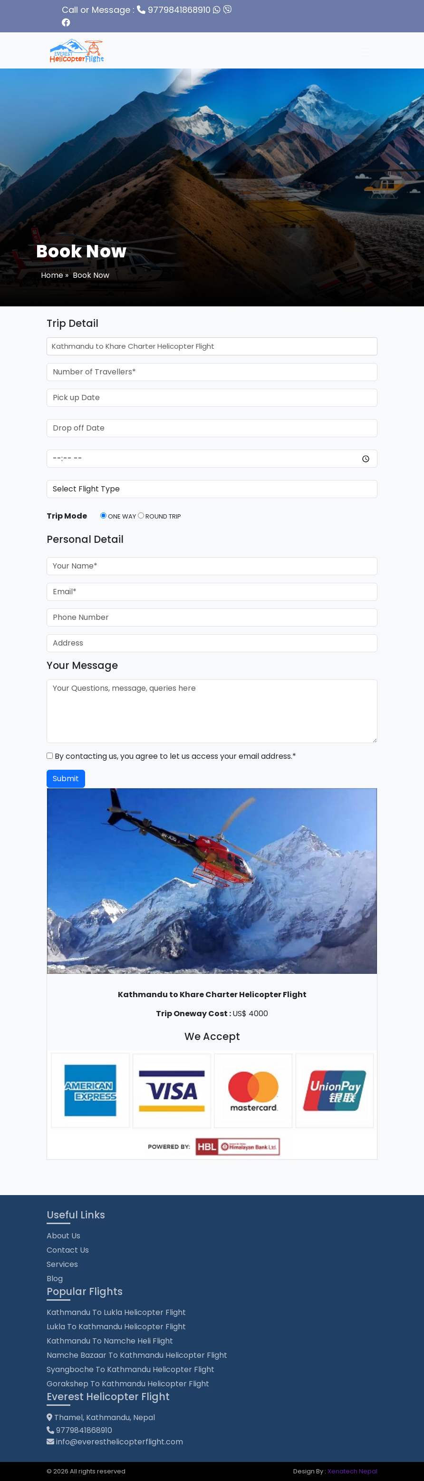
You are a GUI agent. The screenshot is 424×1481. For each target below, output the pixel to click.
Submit (66, 778)
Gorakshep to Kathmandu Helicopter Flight (128, 1383)
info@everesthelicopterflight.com (119, 1441)
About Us (63, 1235)
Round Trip (159, 516)
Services (62, 1264)
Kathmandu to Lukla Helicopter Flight (116, 1312)
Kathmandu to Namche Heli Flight (110, 1340)
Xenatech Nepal (352, 1471)
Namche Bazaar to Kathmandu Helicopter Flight (137, 1355)
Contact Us (68, 1250)
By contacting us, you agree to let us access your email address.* (171, 756)
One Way (118, 516)
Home (53, 275)
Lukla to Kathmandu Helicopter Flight (116, 1326)
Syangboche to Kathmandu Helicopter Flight (130, 1369)
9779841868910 (136, 10)
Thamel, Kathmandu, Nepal (101, 1417)
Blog (55, 1278)
